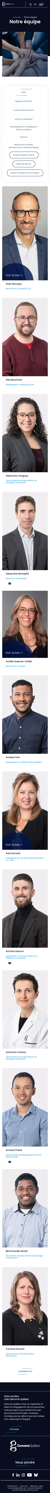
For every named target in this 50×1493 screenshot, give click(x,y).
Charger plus (25, 1371)
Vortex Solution (32, 1490)
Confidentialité (12, 1486)
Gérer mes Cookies (36, 1486)
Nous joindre (25, 1462)
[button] (41, 4)
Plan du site (24, 1486)
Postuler (14, 1429)
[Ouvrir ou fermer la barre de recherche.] (30, 4)
